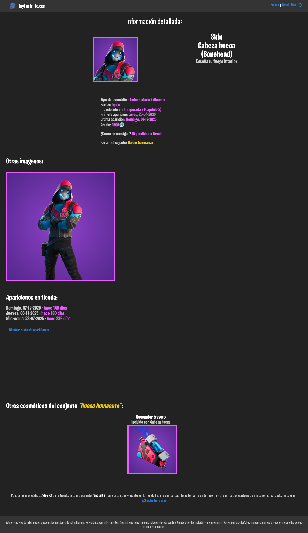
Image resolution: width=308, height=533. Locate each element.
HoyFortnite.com (32, 5)
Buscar (275, 4)
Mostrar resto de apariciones (29, 330)
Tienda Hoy (288, 4)
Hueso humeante (140, 142)
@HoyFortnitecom (154, 500)
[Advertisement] (128, 366)
